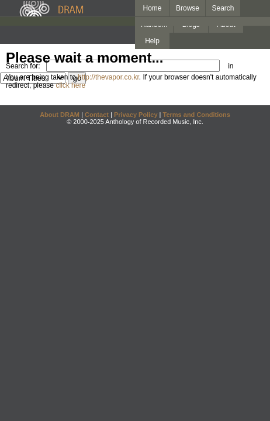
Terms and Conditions (196, 114)
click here (70, 85)
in (230, 66)
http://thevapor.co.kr (108, 77)
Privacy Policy (136, 114)
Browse (187, 8)
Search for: (23, 66)
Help (152, 41)
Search (223, 8)
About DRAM (59, 114)
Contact (97, 114)
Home (152, 8)
